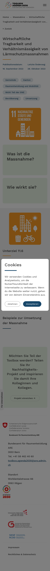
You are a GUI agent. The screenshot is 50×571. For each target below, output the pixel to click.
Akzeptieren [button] (32, 304)
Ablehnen (12, 304)
